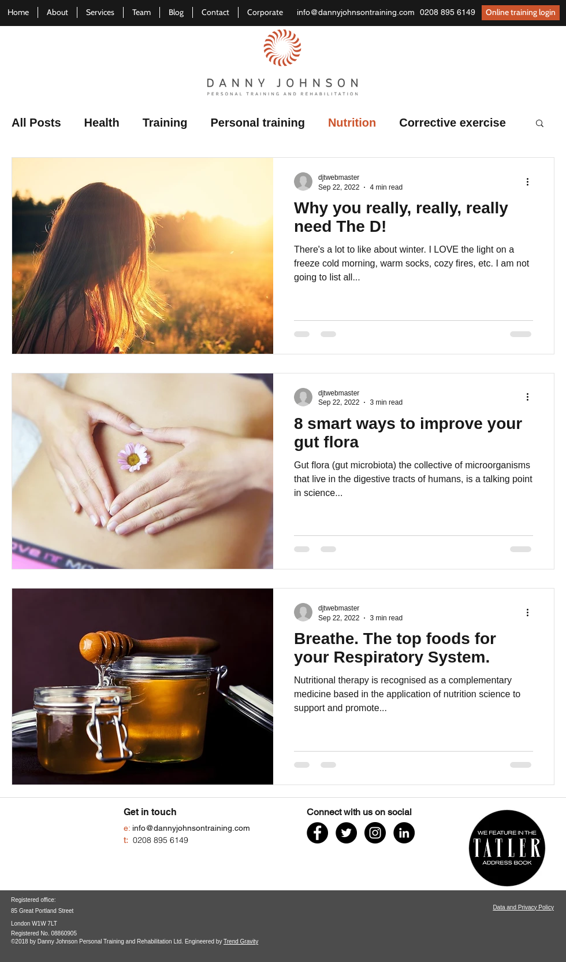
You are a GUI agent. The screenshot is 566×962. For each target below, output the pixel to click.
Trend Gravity (241, 941)
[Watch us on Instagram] (375, 832)
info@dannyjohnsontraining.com (356, 12)
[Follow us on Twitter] (346, 832)
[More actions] (531, 181)
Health (102, 122)
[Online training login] (521, 12)
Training (165, 122)
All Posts (36, 122)
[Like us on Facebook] (317, 832)
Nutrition (352, 122)
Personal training (258, 122)
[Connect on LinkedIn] (404, 832)
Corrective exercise (452, 122)
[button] (539, 124)
